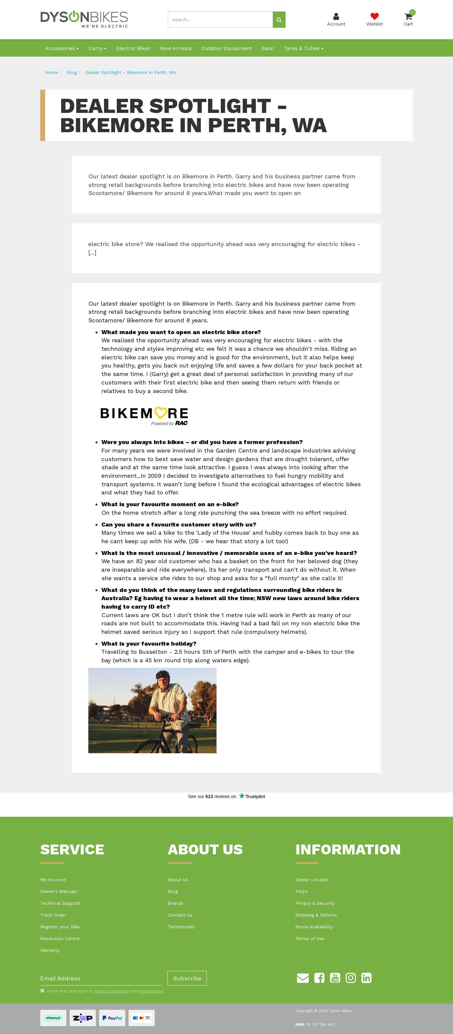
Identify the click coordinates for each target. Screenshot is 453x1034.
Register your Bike (60, 926)
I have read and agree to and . (102, 991)
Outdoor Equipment (226, 48)
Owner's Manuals (58, 891)
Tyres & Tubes (303, 48)
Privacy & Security (315, 903)
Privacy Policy (151, 991)
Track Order (53, 915)
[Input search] (220, 19)
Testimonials (181, 926)
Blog (173, 891)
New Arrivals (176, 48)
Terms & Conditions (111, 991)
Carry (97, 48)
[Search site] (279, 19)
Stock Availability (314, 926)
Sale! (268, 48)
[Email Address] (101, 978)
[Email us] (303, 977)
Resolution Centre (59, 938)
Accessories (62, 48)
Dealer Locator (312, 879)
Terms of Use (309, 938)
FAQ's (301, 891)
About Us (178, 879)
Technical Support (60, 903)
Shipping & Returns (316, 915)
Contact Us (180, 915)
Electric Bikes (133, 48)
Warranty (50, 950)
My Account (53, 879)
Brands (175, 903)
